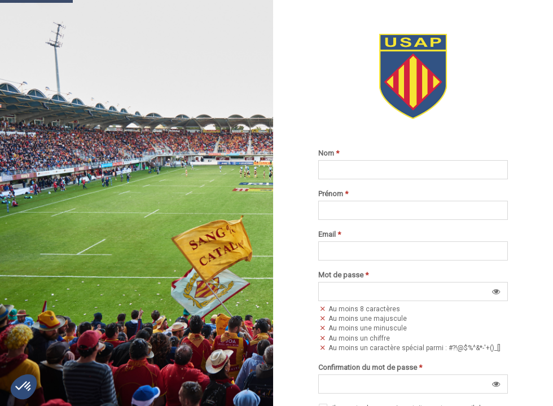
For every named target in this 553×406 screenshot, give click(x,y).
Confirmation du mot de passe (370, 368)
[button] (496, 291)
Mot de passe (343, 275)
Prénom (333, 194)
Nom (328, 153)
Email (329, 235)
